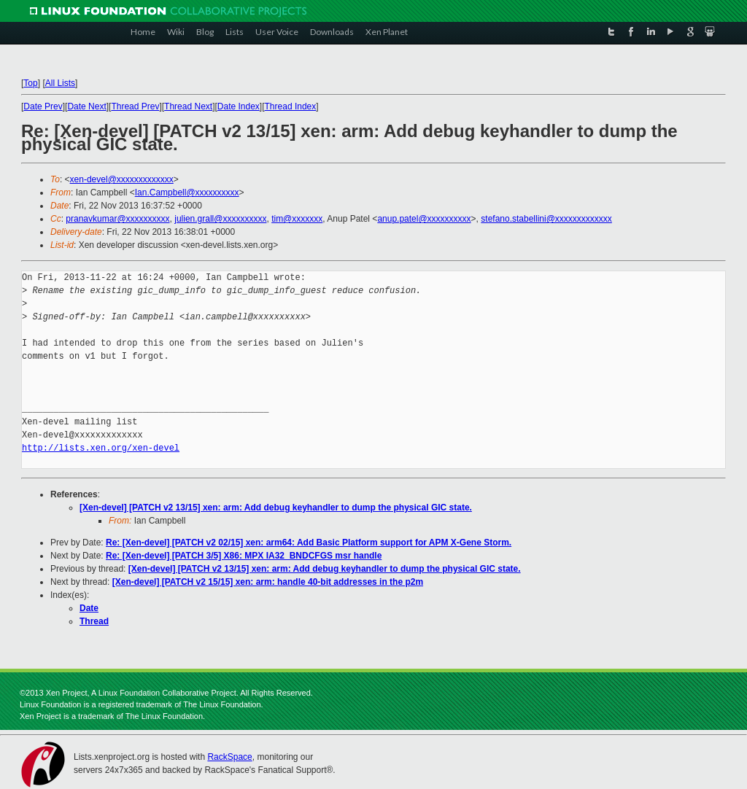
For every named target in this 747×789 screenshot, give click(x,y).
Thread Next (188, 106)
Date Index (238, 106)
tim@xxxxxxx (296, 219)
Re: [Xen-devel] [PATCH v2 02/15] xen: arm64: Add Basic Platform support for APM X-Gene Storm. (308, 542)
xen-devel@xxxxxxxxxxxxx (122, 179)
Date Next (86, 106)
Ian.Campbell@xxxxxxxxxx (187, 192)
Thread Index (291, 106)
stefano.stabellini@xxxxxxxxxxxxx (546, 219)
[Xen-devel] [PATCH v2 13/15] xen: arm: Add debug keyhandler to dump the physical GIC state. (276, 507)
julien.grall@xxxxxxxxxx (220, 219)
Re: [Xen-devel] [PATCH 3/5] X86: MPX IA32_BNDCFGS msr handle (244, 556)
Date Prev (42, 106)
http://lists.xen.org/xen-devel (100, 448)
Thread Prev (135, 106)
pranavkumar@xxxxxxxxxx (117, 219)
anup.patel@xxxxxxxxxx (424, 219)
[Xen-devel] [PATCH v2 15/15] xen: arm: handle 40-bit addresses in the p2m (267, 582)
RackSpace (229, 757)
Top (30, 83)
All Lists (60, 83)
